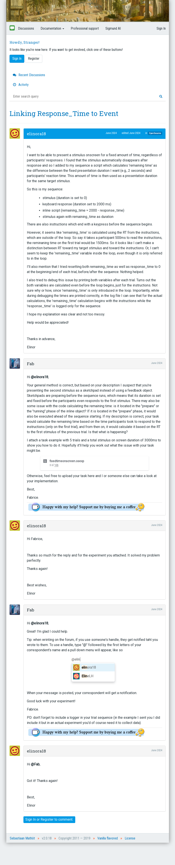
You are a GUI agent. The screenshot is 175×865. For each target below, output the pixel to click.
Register (33, 58)
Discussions (26, 28)
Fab (30, 363)
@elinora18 (39, 377)
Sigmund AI (113, 28)
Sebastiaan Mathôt (22, 838)
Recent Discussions (29, 75)
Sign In (161, 28)
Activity (21, 85)
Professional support (85, 28)
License (130, 838)
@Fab (35, 764)
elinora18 (36, 133)
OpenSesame (155, 133)
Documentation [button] (52, 28)
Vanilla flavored (107, 838)
